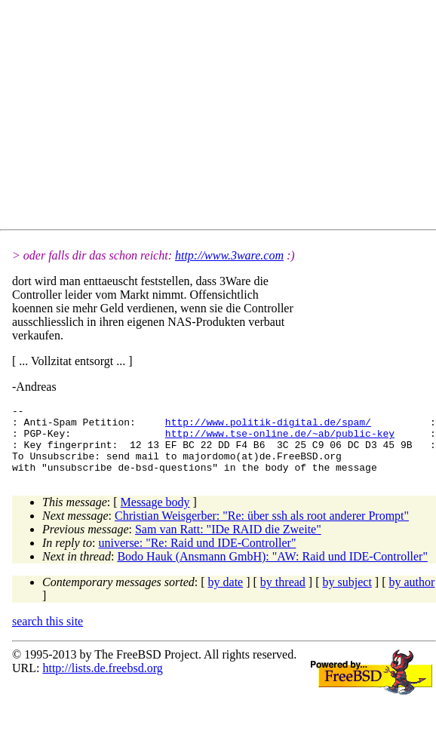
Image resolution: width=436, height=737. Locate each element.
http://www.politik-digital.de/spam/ (268, 426)
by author (411, 595)
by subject (347, 595)
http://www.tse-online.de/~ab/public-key (280, 440)
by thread (283, 595)
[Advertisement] (205, 117)
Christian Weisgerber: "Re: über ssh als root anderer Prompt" (262, 529)
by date (226, 595)
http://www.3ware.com (229, 255)
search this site (47, 634)
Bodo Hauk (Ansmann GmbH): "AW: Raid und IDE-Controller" (272, 569)
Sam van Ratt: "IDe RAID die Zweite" (228, 542)
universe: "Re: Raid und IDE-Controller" (197, 556)
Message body (155, 515)
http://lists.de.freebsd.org (102, 681)
